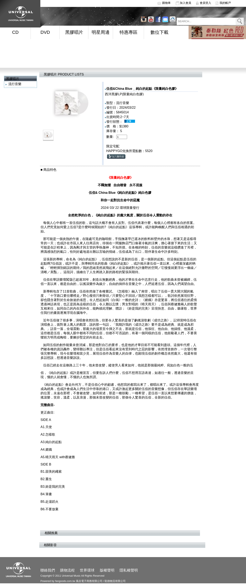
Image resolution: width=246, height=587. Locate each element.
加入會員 (185, 2)
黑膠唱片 (74, 32)
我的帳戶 (225, 2)
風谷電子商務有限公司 (89, 581)
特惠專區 (128, 32)
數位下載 (159, 32)
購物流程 (67, 570)
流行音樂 (14, 84)
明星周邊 (101, 32)
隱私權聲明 (129, 570)
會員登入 (205, 2)
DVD (45, 32)
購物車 (166, 2)
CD (15, 32)
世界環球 (87, 570)
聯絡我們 (47, 570)
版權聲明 (107, 570)
